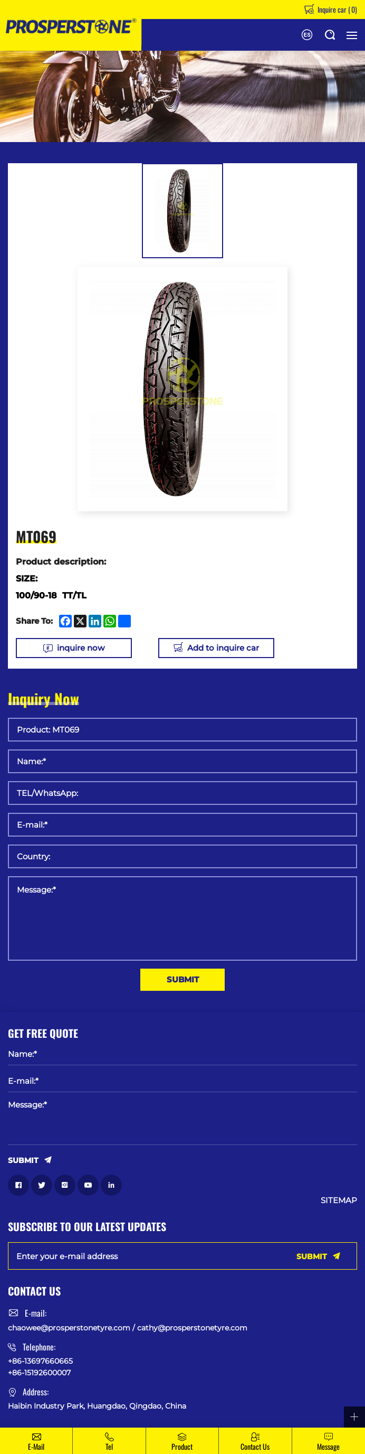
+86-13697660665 (40, 1361)
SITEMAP (339, 1200)
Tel (109, 1446)
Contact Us (255, 1446)
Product (182, 1446)
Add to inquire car (223, 648)
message (328, 1446)
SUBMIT (183, 979)
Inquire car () (336, 9)
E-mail (36, 1446)
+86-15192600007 (39, 1372)
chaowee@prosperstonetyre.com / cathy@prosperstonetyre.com (127, 1328)
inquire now (80, 648)
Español (307, 35)
